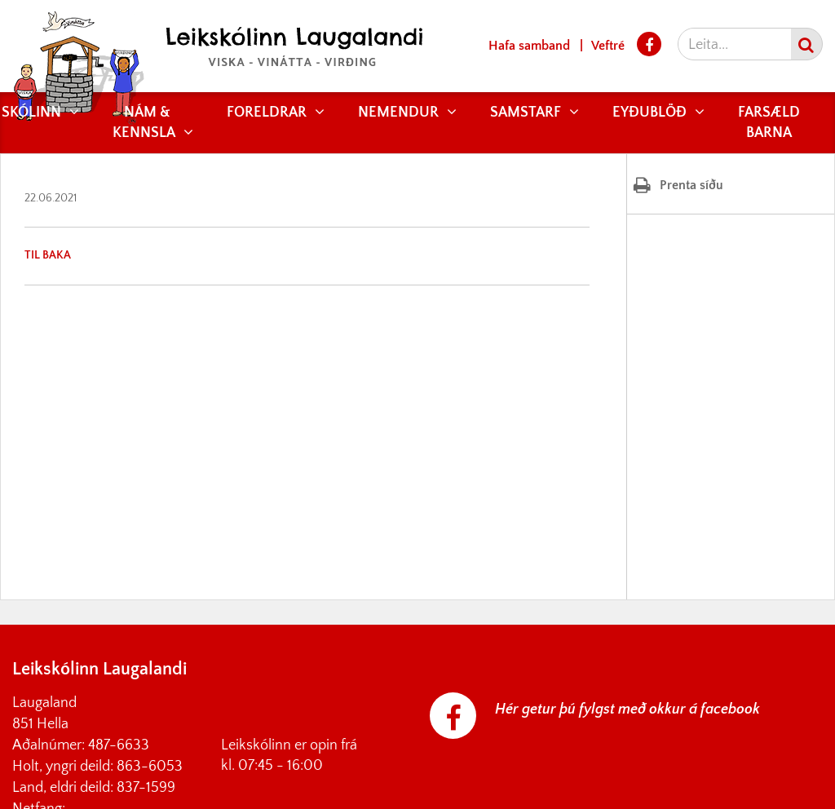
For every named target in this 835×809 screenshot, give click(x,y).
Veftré (608, 45)
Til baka (47, 255)
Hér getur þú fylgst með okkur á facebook (627, 709)
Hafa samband (529, 45)
